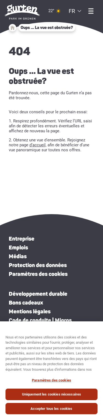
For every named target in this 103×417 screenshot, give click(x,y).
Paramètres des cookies (38, 274)
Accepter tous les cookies (51, 411)
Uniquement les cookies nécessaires (51, 396)
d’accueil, (37, 144)
